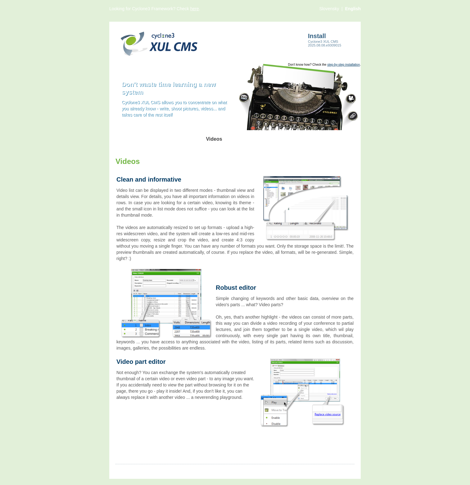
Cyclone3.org (307, 469)
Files (204, 469)
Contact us (241, 469)
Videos (163, 469)
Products (184, 469)
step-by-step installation (343, 64)
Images (143, 469)
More (219, 469)
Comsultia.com (340, 469)
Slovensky (329, 8)
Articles (122, 469)
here (194, 8)
